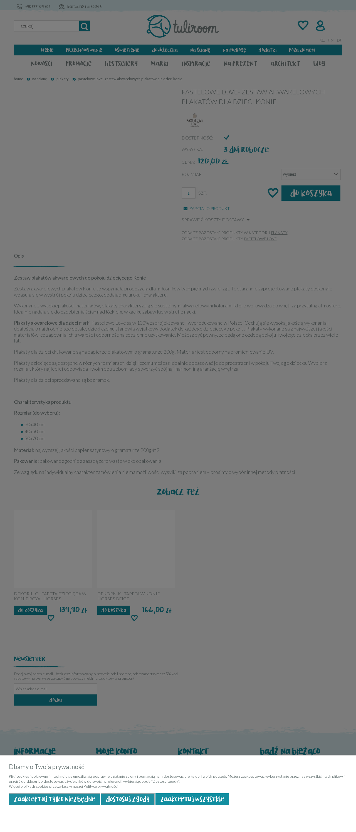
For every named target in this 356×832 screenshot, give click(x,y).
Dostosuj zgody (128, 799)
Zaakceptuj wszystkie (192, 799)
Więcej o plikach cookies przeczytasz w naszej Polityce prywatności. (63, 786)
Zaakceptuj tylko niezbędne (54, 799)
